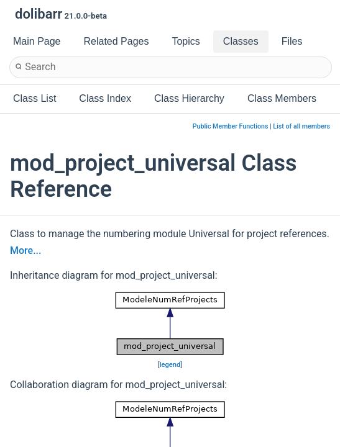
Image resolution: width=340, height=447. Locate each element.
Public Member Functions (231, 126)
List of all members (301, 126)
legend (170, 365)
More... (25, 250)
